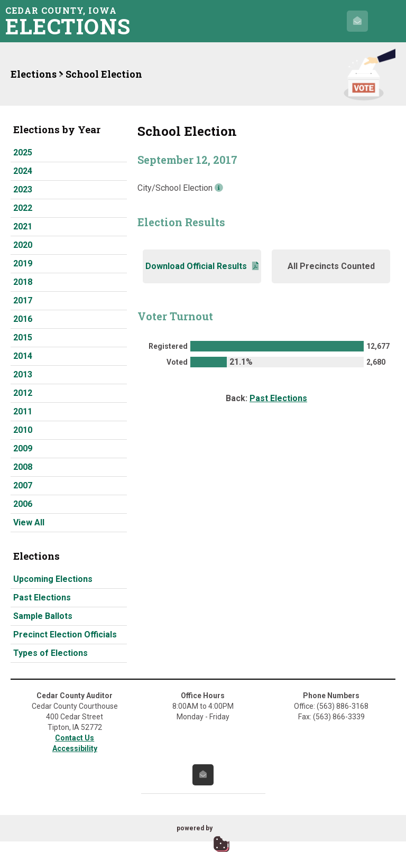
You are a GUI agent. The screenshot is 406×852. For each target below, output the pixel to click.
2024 (22, 171)
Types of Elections (50, 653)
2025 (22, 152)
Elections (34, 74)
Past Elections (42, 597)
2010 (22, 430)
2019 (22, 263)
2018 (22, 282)
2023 (22, 189)
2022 (22, 208)
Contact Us (74, 738)
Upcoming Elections (53, 579)
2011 (22, 411)
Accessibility (74, 748)
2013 (22, 374)
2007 (22, 485)
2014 (22, 356)
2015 (22, 337)
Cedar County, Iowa (71, 21)
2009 (22, 448)
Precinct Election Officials (65, 634)
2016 (22, 319)
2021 (22, 226)
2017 (22, 300)
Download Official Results (202, 266)
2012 (22, 393)
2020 (22, 245)
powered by (195, 828)
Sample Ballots (42, 616)
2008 (22, 467)
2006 (22, 504)
